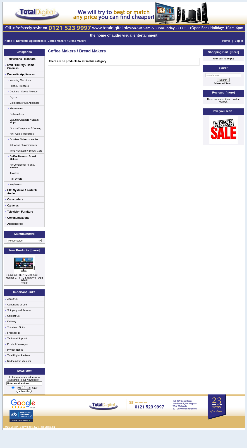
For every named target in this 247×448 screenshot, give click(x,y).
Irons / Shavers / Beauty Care (26, 150)
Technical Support (17, 338)
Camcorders (15, 199)
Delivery (11, 321)
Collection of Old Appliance (24, 102)
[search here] (223, 75)
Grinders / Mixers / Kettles (24, 139)
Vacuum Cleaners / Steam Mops (24, 121)
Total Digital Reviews (18, 355)
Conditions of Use (17, 304)
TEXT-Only (29, 388)
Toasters (14, 173)
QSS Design (11, 427)
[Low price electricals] (223, 142)
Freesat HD (13, 332)
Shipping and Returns (19, 310)
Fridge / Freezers (19, 85)
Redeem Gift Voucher (19, 361)
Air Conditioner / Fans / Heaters (22, 166)
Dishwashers (17, 114)
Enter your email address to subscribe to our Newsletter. (24, 380)
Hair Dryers (16, 178)
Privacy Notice (15, 349)
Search (223, 67)
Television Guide (16, 327)
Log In (239, 40)
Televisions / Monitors (21, 59)
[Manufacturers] (24, 240)
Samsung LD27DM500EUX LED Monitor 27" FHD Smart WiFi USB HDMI (24, 276)
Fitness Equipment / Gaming (25, 128)
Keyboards (16, 184)
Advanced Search (223, 83)
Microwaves (16, 108)
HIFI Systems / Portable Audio (22, 192)
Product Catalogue (17, 344)
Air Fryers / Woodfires (22, 133)
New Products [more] (24, 250)
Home (8, 40)
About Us (12, 299)
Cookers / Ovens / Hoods (24, 91)
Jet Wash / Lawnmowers (23, 145)
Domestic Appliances (29, 40)
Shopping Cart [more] (223, 52)
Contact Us (13, 315)
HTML (17, 388)
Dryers (13, 97)
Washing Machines (20, 80)
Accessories (15, 223)
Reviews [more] (223, 92)
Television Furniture (20, 211)
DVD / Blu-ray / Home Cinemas (20, 66)
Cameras (13, 205)
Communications (18, 217)
